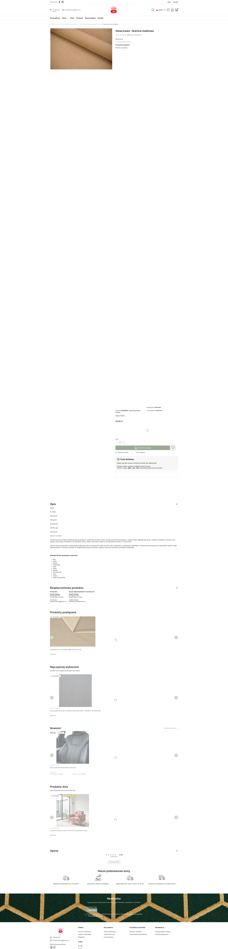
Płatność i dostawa (136, 932)
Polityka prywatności (161, 934)
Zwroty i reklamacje (84, 932)
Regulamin (96, 914)
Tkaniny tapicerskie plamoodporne (87, 24)
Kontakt (80, 946)
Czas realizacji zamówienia (138, 934)
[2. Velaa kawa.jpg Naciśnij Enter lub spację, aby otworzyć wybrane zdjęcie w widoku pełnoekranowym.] (81, 48)
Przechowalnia (108, 937)
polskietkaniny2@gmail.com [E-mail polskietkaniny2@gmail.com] (73, 10)
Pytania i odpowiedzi (84, 934)
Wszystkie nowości (171, 728)
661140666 (53, 600)
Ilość (116, 439)
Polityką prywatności (97, 916)
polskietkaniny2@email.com (77, 601)
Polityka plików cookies (162, 932)
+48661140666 (73, 600)
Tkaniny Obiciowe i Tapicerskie (68, 24)
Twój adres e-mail (91, 907)
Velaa (99, 24)
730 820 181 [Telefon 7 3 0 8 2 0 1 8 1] (56, 10)
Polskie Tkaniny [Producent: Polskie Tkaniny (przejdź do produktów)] (120, 415)
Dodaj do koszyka (145, 448)
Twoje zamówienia (110, 932)
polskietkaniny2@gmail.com (58, 601)
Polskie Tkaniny (54, 24)
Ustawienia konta (109, 934)
